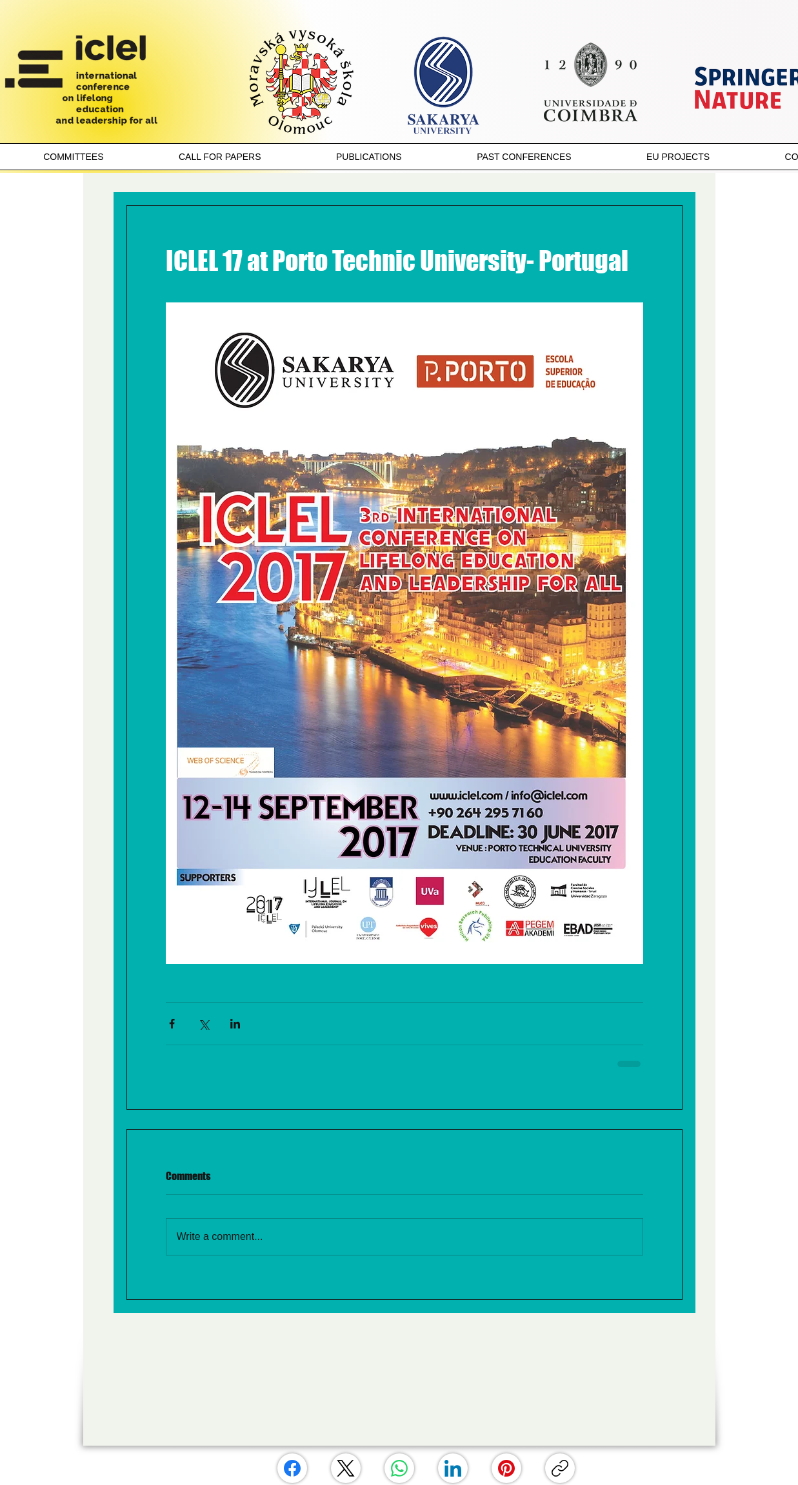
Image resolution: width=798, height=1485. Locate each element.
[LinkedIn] (453, 1468)
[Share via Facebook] (172, 1024)
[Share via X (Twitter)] (203, 1024)
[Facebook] (292, 1468)
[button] (73, 157)
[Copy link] (560, 1468)
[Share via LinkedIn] (235, 1024)
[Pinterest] (506, 1468)
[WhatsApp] (399, 1468)
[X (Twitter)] (346, 1468)
